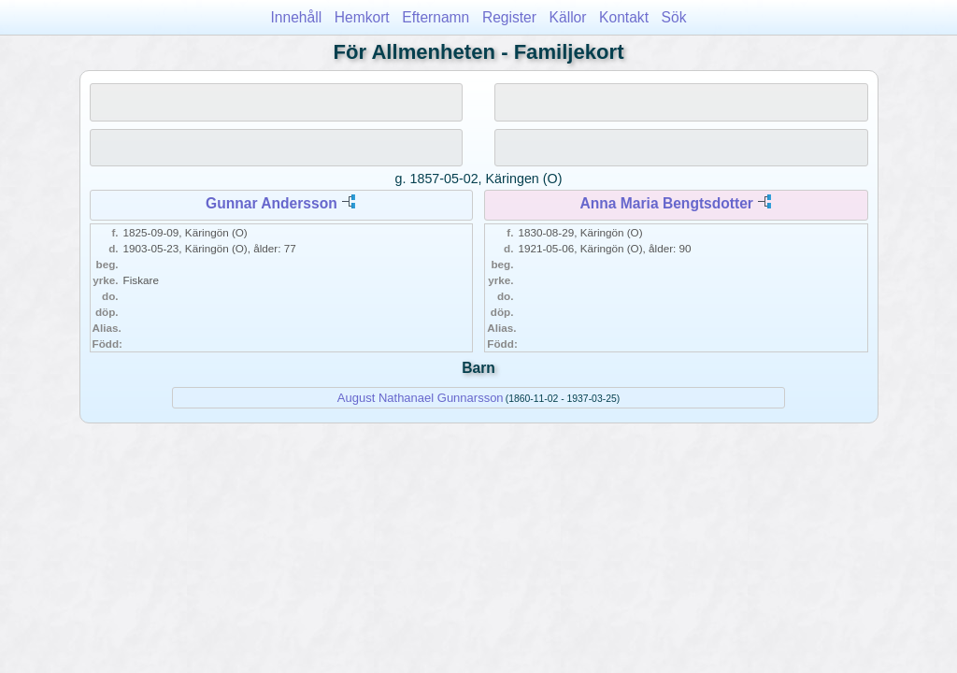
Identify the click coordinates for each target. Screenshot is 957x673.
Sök (674, 17)
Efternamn (435, 17)
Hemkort (362, 17)
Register (509, 17)
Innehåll (296, 17)
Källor (568, 17)
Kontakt (624, 17)
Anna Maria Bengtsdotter (666, 203)
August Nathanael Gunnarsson (420, 398)
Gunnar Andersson (271, 203)
